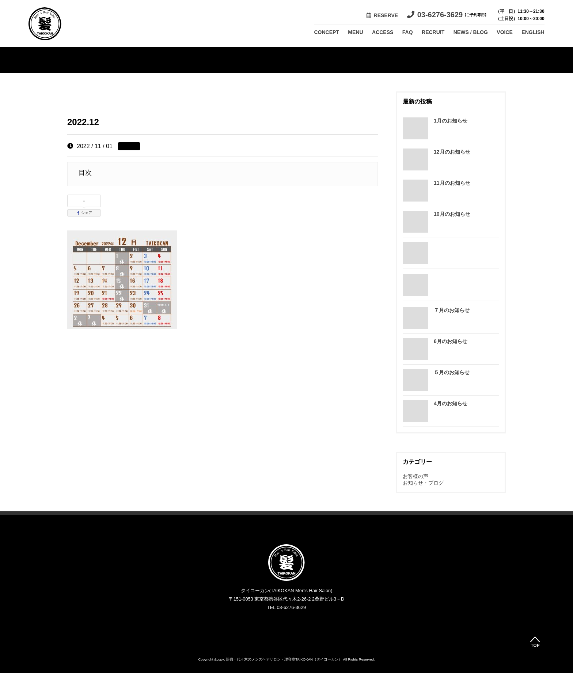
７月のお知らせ (452, 310)
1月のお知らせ (450, 121)
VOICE (505, 32)
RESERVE (382, 15)
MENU (355, 32)
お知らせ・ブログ (423, 483)
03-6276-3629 (448, 15)
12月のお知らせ (452, 152)
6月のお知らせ (450, 341)
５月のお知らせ (452, 372)
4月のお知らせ (450, 403)
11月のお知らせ (452, 183)
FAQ (407, 32)
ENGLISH (532, 32)
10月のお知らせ (452, 214)
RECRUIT (433, 32)
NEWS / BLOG (471, 32)
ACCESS (382, 32)
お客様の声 (415, 476)
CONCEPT (326, 32)
